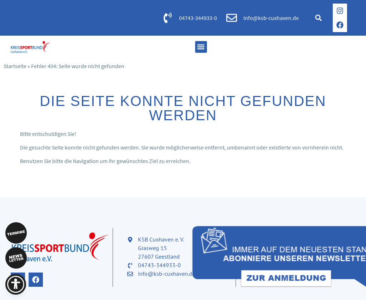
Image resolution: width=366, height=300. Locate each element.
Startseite (15, 66)
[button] (318, 17)
